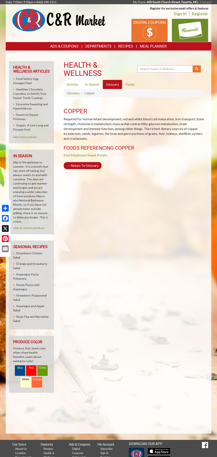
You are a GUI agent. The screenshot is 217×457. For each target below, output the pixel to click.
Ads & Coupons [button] (64, 46)
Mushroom (79, 155)
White (25, 379)
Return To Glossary (83, 165)
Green (42, 367)
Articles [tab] (72, 84)
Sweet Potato (97, 155)
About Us (21, 448)
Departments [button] (98, 46)
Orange (37, 379)
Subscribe (106, 448)
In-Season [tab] (92, 84)
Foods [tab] (130, 84)
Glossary (73, 93)
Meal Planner (153, 46)
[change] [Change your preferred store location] (205, 2)
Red (31, 367)
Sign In (180, 13)
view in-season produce (29, 228)
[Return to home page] (58, 19)
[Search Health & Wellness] (165, 69)
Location (20, 453)
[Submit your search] (197, 69)
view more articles (25, 137)
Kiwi (67, 155)
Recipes (125, 46)
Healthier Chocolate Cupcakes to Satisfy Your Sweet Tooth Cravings (29, 94)
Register (200, 13)
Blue (20, 367)
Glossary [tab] (112, 84)
